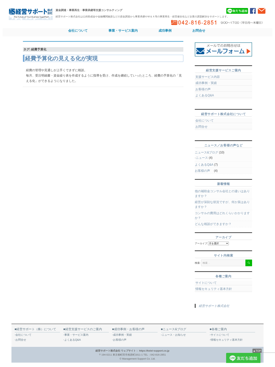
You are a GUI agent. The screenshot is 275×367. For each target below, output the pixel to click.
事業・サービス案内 (123, 30)
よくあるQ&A (204, 95)
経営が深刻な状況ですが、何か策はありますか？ (222, 204)
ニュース (202, 157)
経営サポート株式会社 (214, 305)
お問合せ (198, 30)
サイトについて (206, 282)
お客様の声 (204, 89)
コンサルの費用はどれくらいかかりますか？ (222, 215)
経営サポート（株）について (36, 329)
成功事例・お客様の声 (129, 329)
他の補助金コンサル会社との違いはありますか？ (222, 194)
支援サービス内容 (207, 76)
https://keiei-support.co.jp (154, 350)
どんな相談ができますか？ (213, 224)
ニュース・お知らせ (174, 334)
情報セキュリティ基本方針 (213, 288)
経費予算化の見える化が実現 (61, 58)
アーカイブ (201, 243)
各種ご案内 (219, 329)
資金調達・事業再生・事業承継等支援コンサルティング (89, 10)
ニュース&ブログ (206, 152)
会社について (78, 30)
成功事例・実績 (206, 83)
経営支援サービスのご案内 (83, 329)
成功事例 (165, 30)
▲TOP (257, 350)
